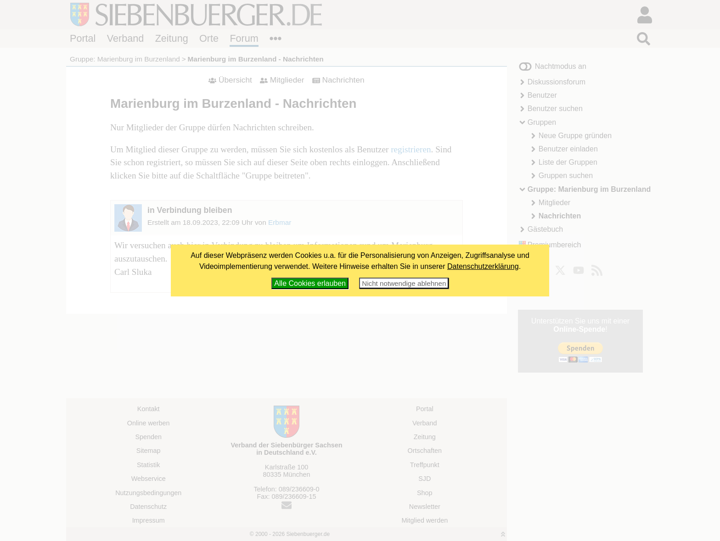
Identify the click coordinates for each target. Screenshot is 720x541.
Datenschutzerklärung (483, 266)
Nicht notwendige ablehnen (404, 283)
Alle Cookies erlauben (310, 283)
